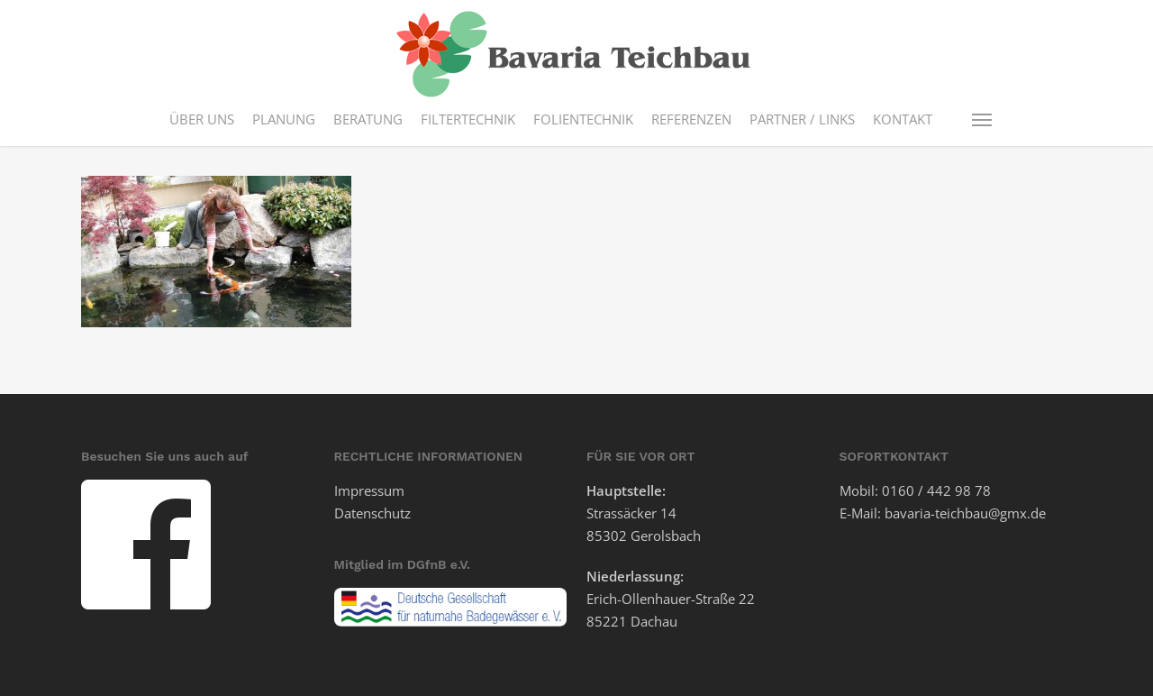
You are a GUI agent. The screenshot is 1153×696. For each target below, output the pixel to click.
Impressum (369, 490)
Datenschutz (372, 513)
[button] (983, 119)
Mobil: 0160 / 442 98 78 (915, 490)
